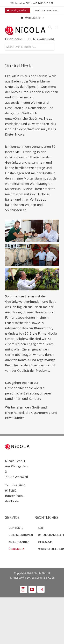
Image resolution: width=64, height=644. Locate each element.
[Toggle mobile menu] (57, 27)
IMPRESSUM (17, 577)
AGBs (51, 577)
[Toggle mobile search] (50, 27)
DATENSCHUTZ (36, 577)
